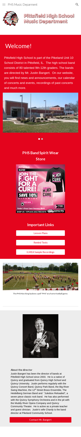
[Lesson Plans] (40, 233)
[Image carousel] (40, 116)
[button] (4, 4)
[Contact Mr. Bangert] (40, 420)
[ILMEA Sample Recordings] (40, 252)
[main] (40, 46)
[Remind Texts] (40, 242)
